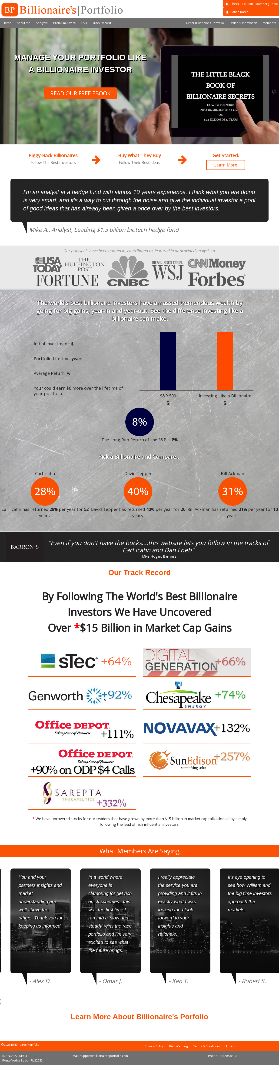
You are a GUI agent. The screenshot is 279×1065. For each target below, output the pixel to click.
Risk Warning (178, 1046)
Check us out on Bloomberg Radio (251, 4)
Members (269, 23)
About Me (23, 23)
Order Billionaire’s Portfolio (205, 23)
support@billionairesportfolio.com (104, 1056)
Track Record (102, 23)
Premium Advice (64, 23)
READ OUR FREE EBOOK (80, 93)
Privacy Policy (154, 1046)
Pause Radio (236, 12)
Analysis (42, 23)
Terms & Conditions (207, 1046)
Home (7, 23)
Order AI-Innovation (243, 23)
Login (230, 1046)
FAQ (84, 23)
